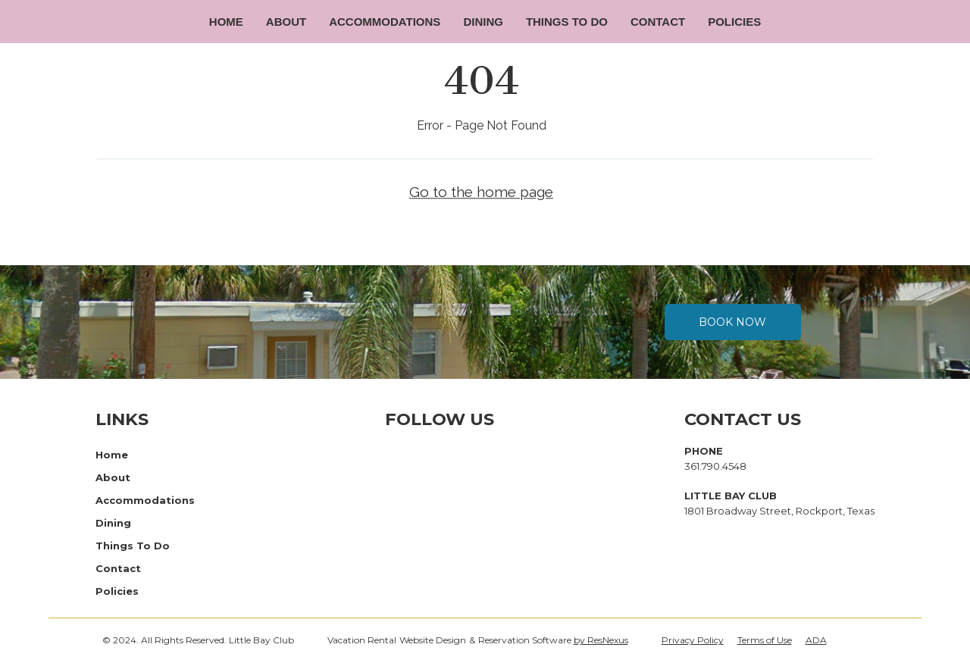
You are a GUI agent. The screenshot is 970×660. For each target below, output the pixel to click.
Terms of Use (764, 640)
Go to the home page (481, 192)
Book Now (732, 322)
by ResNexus (601, 640)
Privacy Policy (693, 640)
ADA (816, 640)
